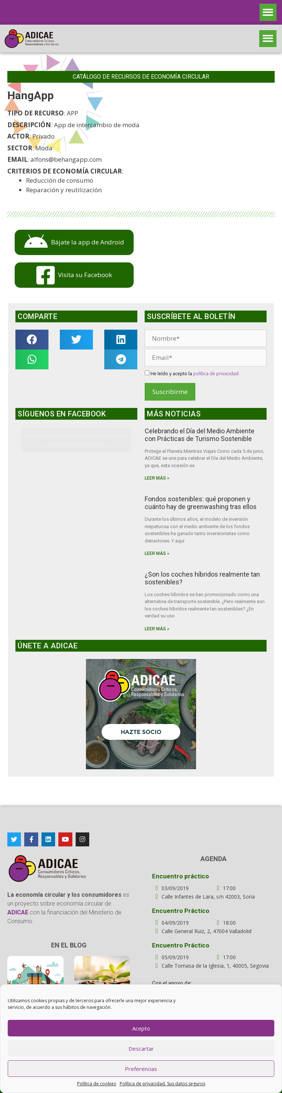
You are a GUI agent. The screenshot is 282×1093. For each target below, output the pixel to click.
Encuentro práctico (180, 876)
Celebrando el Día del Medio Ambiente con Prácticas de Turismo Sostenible (199, 435)
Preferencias (141, 1068)
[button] (268, 12)
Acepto (141, 1028)
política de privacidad (216, 373)
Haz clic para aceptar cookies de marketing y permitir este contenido (76, 440)
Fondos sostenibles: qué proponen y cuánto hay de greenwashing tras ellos (201, 503)
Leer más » (157, 478)
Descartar (141, 1048)
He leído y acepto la (192, 373)
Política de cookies (96, 1084)
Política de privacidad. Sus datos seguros (162, 1084)
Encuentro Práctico (180, 910)
